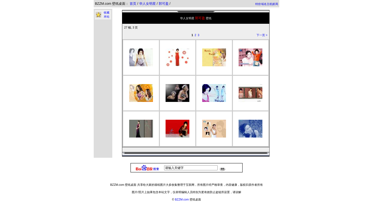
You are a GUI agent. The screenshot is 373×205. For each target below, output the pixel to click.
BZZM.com (182, 199)
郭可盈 (164, 3)
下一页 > (261, 35)
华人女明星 (148, 3)
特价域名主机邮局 (266, 4)
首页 (133, 3)
